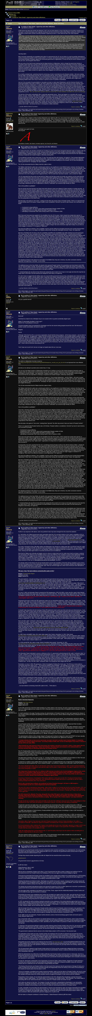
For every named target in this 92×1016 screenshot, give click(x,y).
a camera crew (56, 541)
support (45, 1013)
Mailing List (12, 14)
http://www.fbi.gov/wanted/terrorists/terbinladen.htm (31, 583)
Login (71, 2)
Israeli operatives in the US (75, 540)
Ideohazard (26, 9)
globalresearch (22, 858)
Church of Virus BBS (14, 13)
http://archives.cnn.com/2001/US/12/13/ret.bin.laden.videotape (34, 644)
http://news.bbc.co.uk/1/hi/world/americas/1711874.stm (32, 635)
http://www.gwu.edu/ (57, 942)
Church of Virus (72, 4)
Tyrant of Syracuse (77, 101)
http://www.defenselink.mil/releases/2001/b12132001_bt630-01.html (50, 627)
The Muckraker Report (28, 573)
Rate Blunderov (9, 853)
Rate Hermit (8, 33)
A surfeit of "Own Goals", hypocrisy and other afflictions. (28, 17)
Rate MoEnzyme (9, 121)
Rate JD (8, 303)
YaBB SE (54, 1011)
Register (77, 2)
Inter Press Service (28, 702)
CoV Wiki (69, 3)
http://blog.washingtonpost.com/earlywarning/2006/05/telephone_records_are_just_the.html (41, 362)
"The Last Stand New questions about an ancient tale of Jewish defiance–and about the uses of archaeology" (57, 91)
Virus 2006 (13, 16)
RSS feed (69, 1014)
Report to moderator (75, 106)
